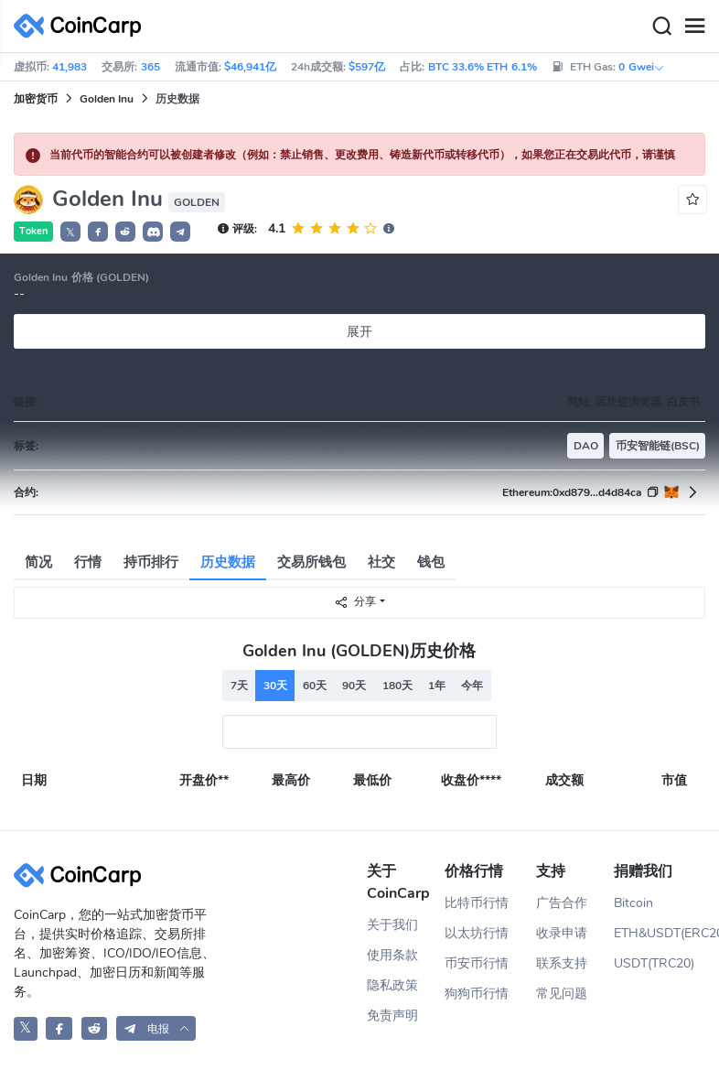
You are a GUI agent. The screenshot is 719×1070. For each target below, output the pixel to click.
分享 (355, 602)
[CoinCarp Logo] (82, 26)
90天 (354, 685)
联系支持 (561, 963)
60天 (315, 685)
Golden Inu (107, 99)
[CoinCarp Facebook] (59, 1028)
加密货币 (36, 99)
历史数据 (227, 562)
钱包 (431, 562)
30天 (275, 685)
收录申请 (561, 933)
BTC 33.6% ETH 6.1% (482, 66)
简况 (38, 562)
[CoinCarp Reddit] (94, 1028)
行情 (88, 562)
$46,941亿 (250, 66)
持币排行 (150, 562)
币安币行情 (477, 963)
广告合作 (561, 903)
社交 (381, 562)
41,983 (69, 66)
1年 (436, 685)
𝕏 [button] (70, 232)
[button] (98, 232)
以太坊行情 (477, 933)
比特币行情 (477, 903)
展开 (359, 331)
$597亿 (367, 66)
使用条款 (392, 955)
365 (150, 66)
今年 (472, 685)
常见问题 (561, 993)
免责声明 (392, 1015)
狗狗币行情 (477, 993)
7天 (239, 685)
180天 (397, 685)
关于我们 (392, 925)
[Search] (661, 26)
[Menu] (694, 26)
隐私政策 (392, 985)
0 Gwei (641, 66)
